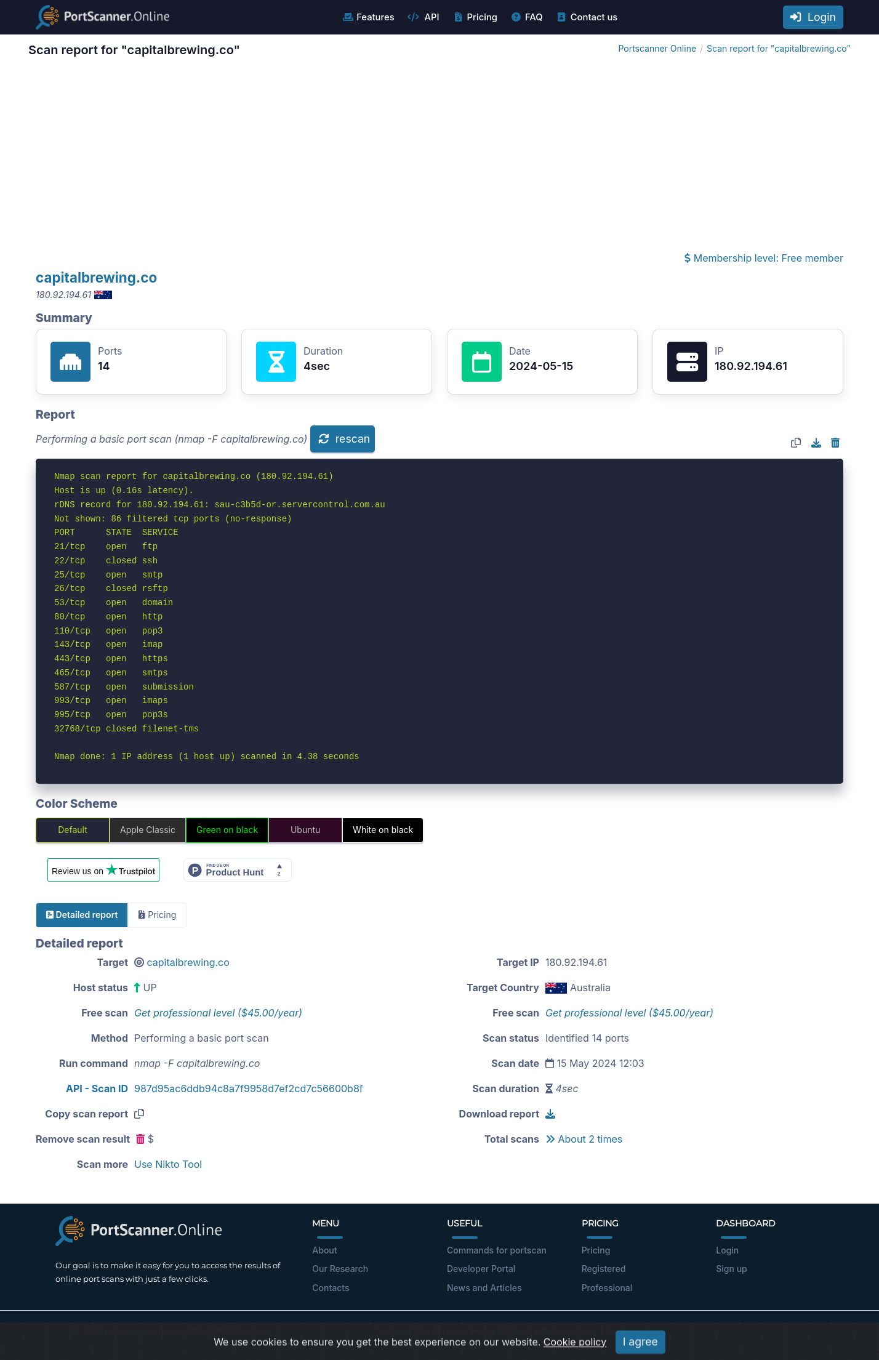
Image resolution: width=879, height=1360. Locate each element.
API (423, 17)
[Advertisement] (439, 157)
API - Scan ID (97, 1088)
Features (368, 17)
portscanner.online (144, 1331)
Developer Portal (481, 1268)
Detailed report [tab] (82, 914)
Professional (607, 1287)
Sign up (731, 1268)
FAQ (526, 17)
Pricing (474, 17)
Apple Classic (147, 829)
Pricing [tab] (157, 914)
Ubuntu (305, 829)
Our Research (340, 1268)
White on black (383, 829)
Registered (604, 1268)
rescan (344, 438)
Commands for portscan (497, 1250)
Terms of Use (402, 1331)
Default (72, 829)
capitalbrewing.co (96, 277)
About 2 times (583, 1139)
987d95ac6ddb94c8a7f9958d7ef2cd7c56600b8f (248, 1088)
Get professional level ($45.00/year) (218, 1013)
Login (813, 16)
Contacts (330, 1287)
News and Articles (484, 1287)
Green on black (227, 829)
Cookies (623, 1331)
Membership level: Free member (763, 258)
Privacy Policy (466, 1331)
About (324, 1250)
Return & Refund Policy (550, 1331)
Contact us (587, 17)
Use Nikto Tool (168, 1164)
